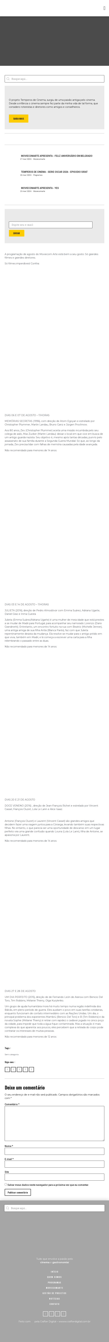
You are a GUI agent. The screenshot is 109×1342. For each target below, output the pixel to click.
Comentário (12, 1104)
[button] (104, 8)
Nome (9, 1146)
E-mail (9, 1159)
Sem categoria (12, 1054)
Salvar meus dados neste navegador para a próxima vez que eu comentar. (48, 1185)
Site (7, 1172)
